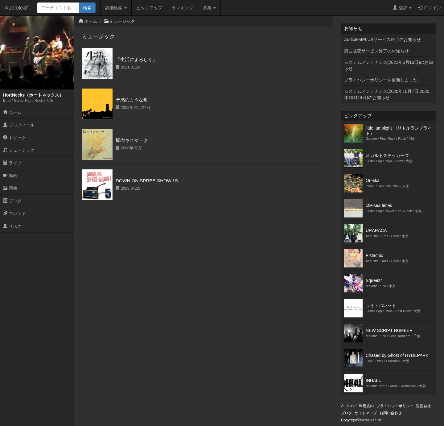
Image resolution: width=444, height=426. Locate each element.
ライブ (12, 162)
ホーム (12, 112)
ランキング (182, 7)
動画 (10, 175)
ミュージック (19, 150)
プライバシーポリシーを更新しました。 (383, 79)
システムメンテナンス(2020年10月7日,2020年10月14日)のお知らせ (386, 94)
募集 (209, 7)
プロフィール (19, 124)
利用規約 (366, 406)
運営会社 (423, 406)
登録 (402, 7)
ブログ (12, 200)
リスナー (14, 226)
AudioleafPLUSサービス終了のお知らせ (382, 39)
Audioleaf (16, 8)
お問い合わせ (391, 413)
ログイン (429, 7)
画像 (10, 188)
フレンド (14, 213)
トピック (14, 137)
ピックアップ (149, 7)
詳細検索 (116, 7)
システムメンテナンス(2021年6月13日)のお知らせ (388, 65)
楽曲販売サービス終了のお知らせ (376, 50)
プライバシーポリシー (394, 406)
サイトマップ (366, 413)
